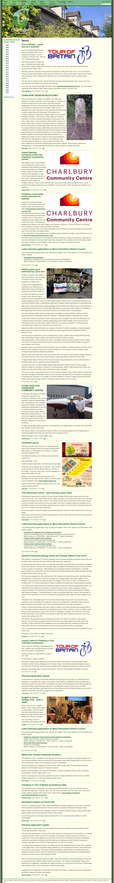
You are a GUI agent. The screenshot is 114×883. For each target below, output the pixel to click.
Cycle (23, 4)
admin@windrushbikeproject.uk (68, 86)
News (14, 2)
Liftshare (70, 2)
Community (62, 2)
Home (5, 2)
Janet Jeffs (25, 148)
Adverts (33, 2)
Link (46, 91)
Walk (14, 4)
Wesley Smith (25, 820)
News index (9, 42)
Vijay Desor (25, 488)
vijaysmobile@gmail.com (47, 481)
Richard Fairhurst (26, 91)
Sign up (108, 2)
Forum (42, 2)
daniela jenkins (26, 190)
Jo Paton (24, 724)
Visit (4, 4)
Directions (52, 4)
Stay (32, 4)
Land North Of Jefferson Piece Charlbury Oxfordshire (42, 532)
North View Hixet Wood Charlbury (35, 743)
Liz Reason (25, 636)
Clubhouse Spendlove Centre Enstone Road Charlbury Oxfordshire (47, 737)
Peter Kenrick (25, 693)
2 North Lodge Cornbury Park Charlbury (38, 538)
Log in (103, 2)
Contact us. (90, 880)
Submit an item (9, 97)
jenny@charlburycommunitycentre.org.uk (38, 235)
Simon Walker (25, 519)
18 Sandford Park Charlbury (33, 257)
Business (52, 2)
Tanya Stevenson (26, 244)
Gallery (42, 4)
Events (24, 2)
